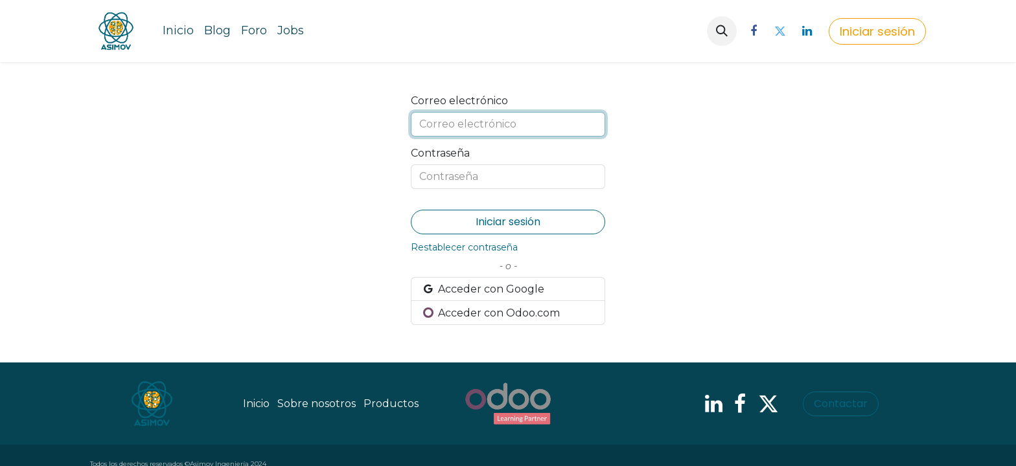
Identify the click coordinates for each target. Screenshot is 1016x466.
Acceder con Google (483, 289)
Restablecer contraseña (464, 247)
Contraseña (440, 153)
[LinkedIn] (806, 31)
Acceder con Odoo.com (491, 313)
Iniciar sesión (877, 31)
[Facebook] (753, 31)
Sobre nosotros (316, 403)
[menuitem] (178, 31)
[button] (722, 31)
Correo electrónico (459, 100)
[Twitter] (780, 31)
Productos (391, 403)
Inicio (256, 403)
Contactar (841, 403)
